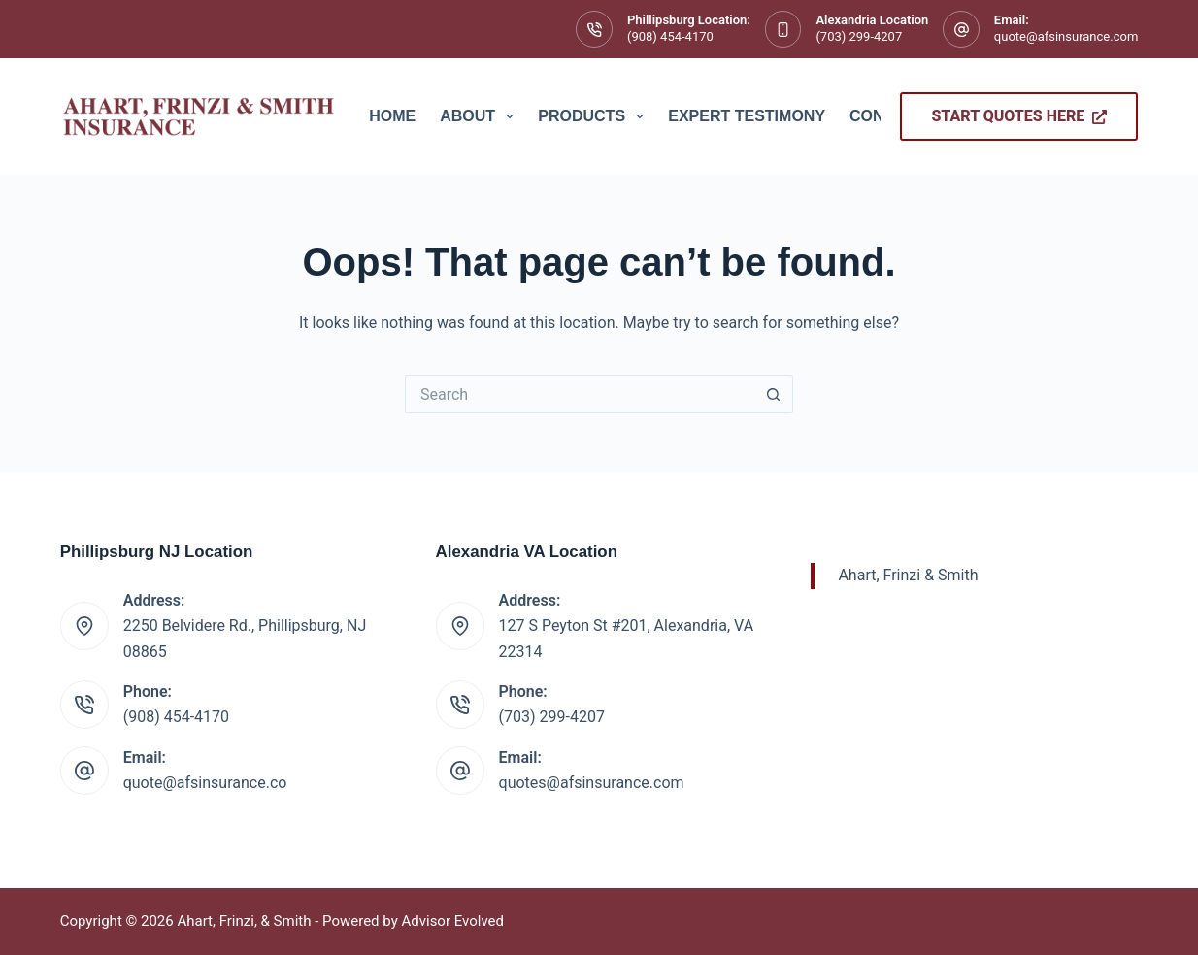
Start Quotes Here (1019, 116)
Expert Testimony (746, 116)
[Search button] (773, 394)
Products (594, 116)
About (480, 116)
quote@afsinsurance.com (1066, 36)
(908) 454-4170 (670, 36)
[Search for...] (579, 394)
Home (392, 116)
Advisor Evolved (452, 921)
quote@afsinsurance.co (205, 783)
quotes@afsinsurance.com (591, 783)
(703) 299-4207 (858, 36)
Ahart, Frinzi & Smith (908, 575)
